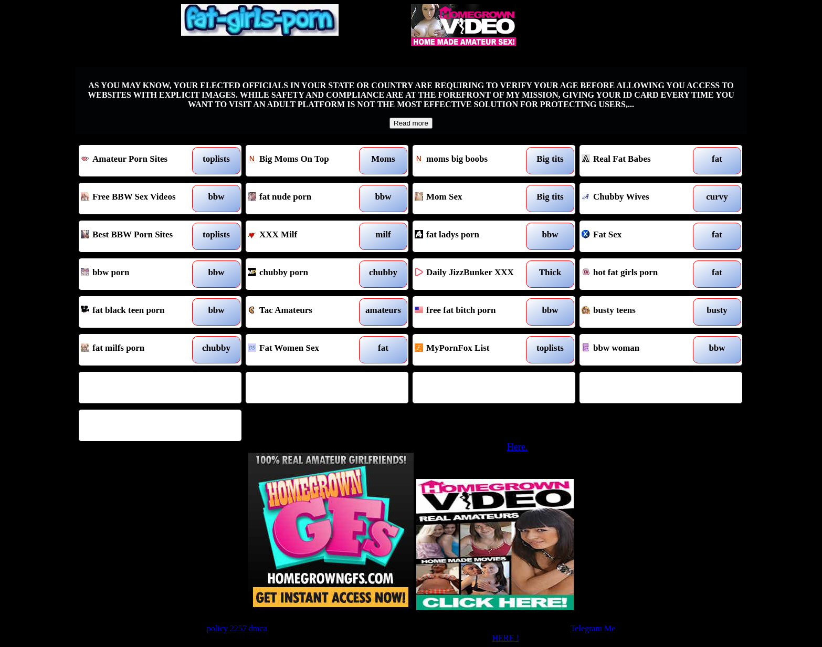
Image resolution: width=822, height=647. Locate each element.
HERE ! (505, 637)
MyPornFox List (473, 349)
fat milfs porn (139, 349)
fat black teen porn (139, 312)
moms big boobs (473, 160)
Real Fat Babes (640, 160)
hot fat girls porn (640, 274)
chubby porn (306, 274)
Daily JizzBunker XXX (473, 274)
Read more (411, 123)
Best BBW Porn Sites (139, 236)
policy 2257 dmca (237, 628)
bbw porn (139, 274)
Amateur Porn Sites (139, 160)
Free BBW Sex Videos (139, 198)
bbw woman (640, 349)
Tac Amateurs (306, 312)
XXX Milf (306, 236)
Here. (517, 447)
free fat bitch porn (473, 312)
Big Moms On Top (306, 160)
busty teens (640, 312)
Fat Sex (640, 236)
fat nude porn (306, 198)
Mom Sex (473, 198)
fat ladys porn (473, 236)
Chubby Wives (640, 198)
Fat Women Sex (306, 349)
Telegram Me (593, 628)
